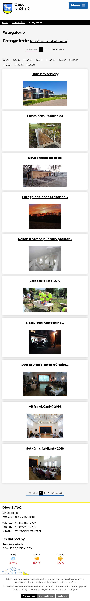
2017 (40, 59)
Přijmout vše (28, 596)
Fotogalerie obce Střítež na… (45, 197)
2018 (51, 59)
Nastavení (63, 596)
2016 (28, 59)
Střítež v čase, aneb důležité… (45, 365)
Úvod (5, 22)
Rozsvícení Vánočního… (45, 323)
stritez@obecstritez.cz (28, 530)
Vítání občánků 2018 (45, 406)
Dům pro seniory (44, 74)
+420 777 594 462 (25, 527)
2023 (32, 64)
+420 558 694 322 (25, 523)
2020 (75, 59)
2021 (8, 64)
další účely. (71, 582)
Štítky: (6, 59)
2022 (20, 64)
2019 (63, 59)
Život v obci (18, 22)
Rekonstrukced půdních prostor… (45, 239)
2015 (17, 59)
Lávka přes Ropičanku (45, 116)
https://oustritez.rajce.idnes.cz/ (48, 41)
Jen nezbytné (46, 596)
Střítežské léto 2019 (45, 281)
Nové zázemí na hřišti (45, 158)
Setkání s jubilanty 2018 (45, 448)
